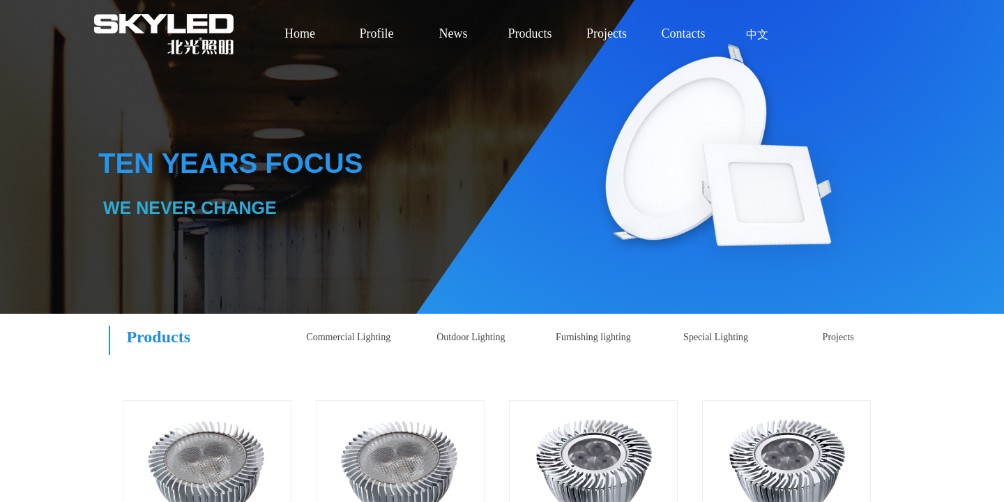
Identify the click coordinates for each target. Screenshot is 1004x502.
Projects (606, 33)
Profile (377, 33)
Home (299, 33)
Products (530, 33)
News (453, 33)
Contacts (684, 33)
